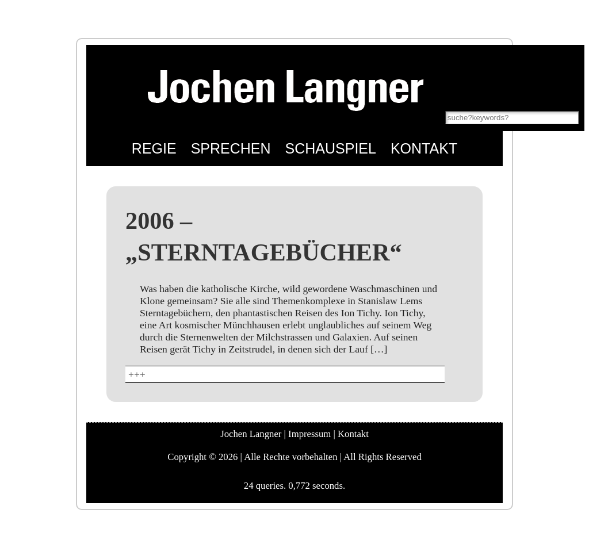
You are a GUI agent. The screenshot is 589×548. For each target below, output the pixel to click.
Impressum (309, 433)
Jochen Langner (250, 433)
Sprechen (231, 148)
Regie (154, 148)
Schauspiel (330, 148)
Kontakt (424, 148)
